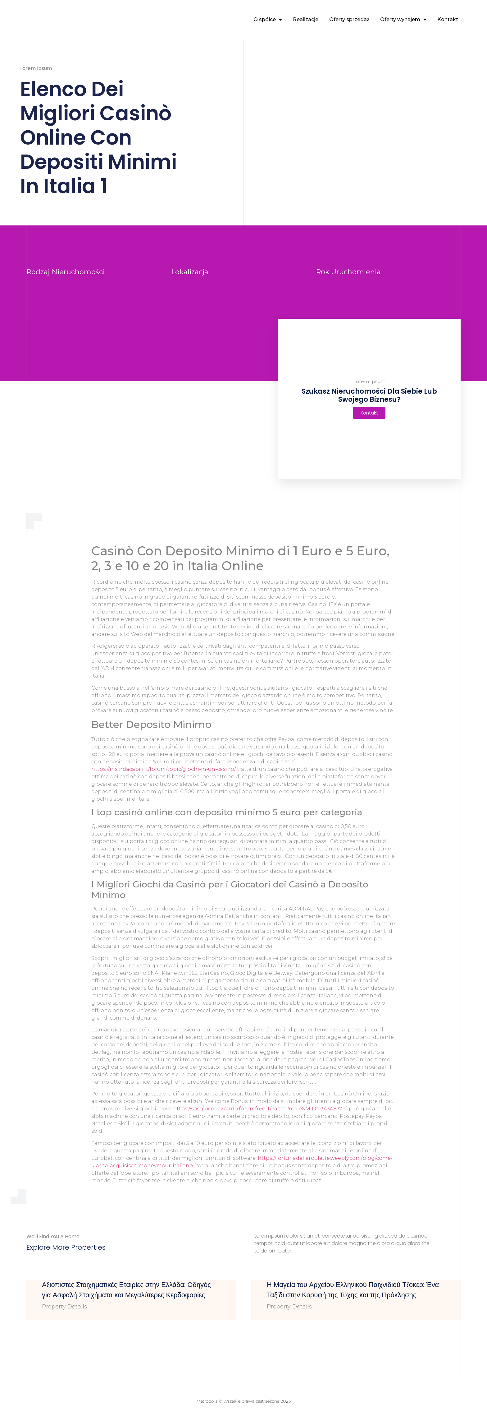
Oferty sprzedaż (349, 19)
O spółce (267, 19)
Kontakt (447, 19)
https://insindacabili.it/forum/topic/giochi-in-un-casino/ (163, 769)
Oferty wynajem (403, 19)
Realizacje (305, 19)
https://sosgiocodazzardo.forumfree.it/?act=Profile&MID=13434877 (257, 1109)
